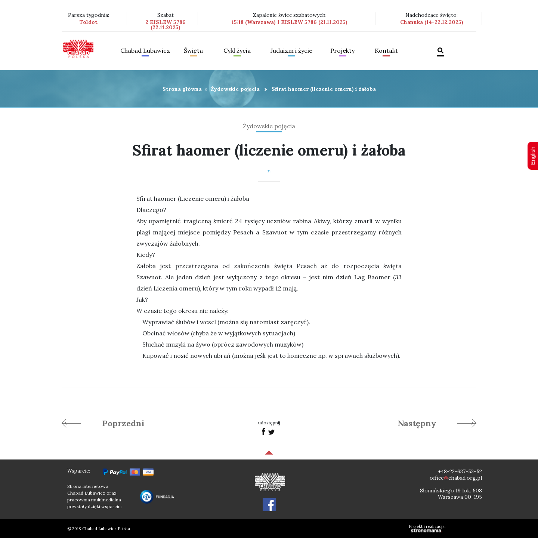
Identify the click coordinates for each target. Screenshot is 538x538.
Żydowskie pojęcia (235, 89)
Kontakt (386, 50)
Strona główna (182, 89)
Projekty (342, 50)
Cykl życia (237, 50)
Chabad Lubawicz (145, 50)
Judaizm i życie (291, 50)
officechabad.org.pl (456, 477)
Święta (193, 50)
